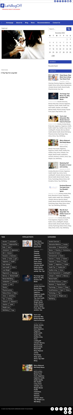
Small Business (53, 290)
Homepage (9, 23)
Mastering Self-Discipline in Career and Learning (65, 165)
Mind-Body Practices (55, 281)
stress (50, 136)
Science (60, 287)
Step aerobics (59, 111)
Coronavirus (66, 250)
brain (57, 103)
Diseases (5, 256)
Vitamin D (14, 301)
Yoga (12, 310)
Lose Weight (64, 107)
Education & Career (58, 171)
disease (9, 253)
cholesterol (5, 250)
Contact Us (56, 23)
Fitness (58, 261)
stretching (11, 296)
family (4, 258)
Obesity (4, 287)
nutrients (50, 156)
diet (3, 253)
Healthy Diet (66, 150)
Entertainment (53, 256)
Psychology (61, 134)
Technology (52, 293)
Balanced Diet (63, 146)
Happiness (68, 83)
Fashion (65, 258)
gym (15, 258)
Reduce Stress (63, 179)
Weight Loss (51, 158)
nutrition (62, 156)
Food (54, 148)
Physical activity (52, 89)
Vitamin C (5, 301)
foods (57, 148)
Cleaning (50, 83)
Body (54, 103)
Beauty (50, 103)
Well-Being (62, 136)
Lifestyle (50, 87)
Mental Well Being (66, 132)
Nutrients (56, 156)
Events (61, 256)
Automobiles (52, 247)
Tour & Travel (52, 296)
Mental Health (57, 87)
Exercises (13, 256)
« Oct (53, 55)
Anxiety (59, 124)
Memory (63, 130)
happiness (62, 83)
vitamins (5, 304)
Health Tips (66, 105)
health (56, 105)
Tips (59, 89)
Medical (58, 276)
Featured (51, 261)
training (10, 299)
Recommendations (43, 23)
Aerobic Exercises (62, 101)
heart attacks (6, 264)
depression (15, 250)
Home (54, 85)
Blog (26, 23)
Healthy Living (63, 128)
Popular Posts (61, 284)
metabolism (64, 154)
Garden (51, 264)
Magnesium (5, 273)
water (11, 304)
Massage (14, 273)
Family (58, 258)
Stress (54, 136)
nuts (11, 284)
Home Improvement (65, 85)
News (33, 23)
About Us (19, 23)
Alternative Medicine (55, 244)
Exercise (61, 103)
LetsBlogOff (51, 130)
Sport (53, 111)
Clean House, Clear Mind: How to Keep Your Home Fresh (65, 77)
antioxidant (12, 241)
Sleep (66, 134)
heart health (51, 107)
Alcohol (4, 241)
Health (50, 85)
